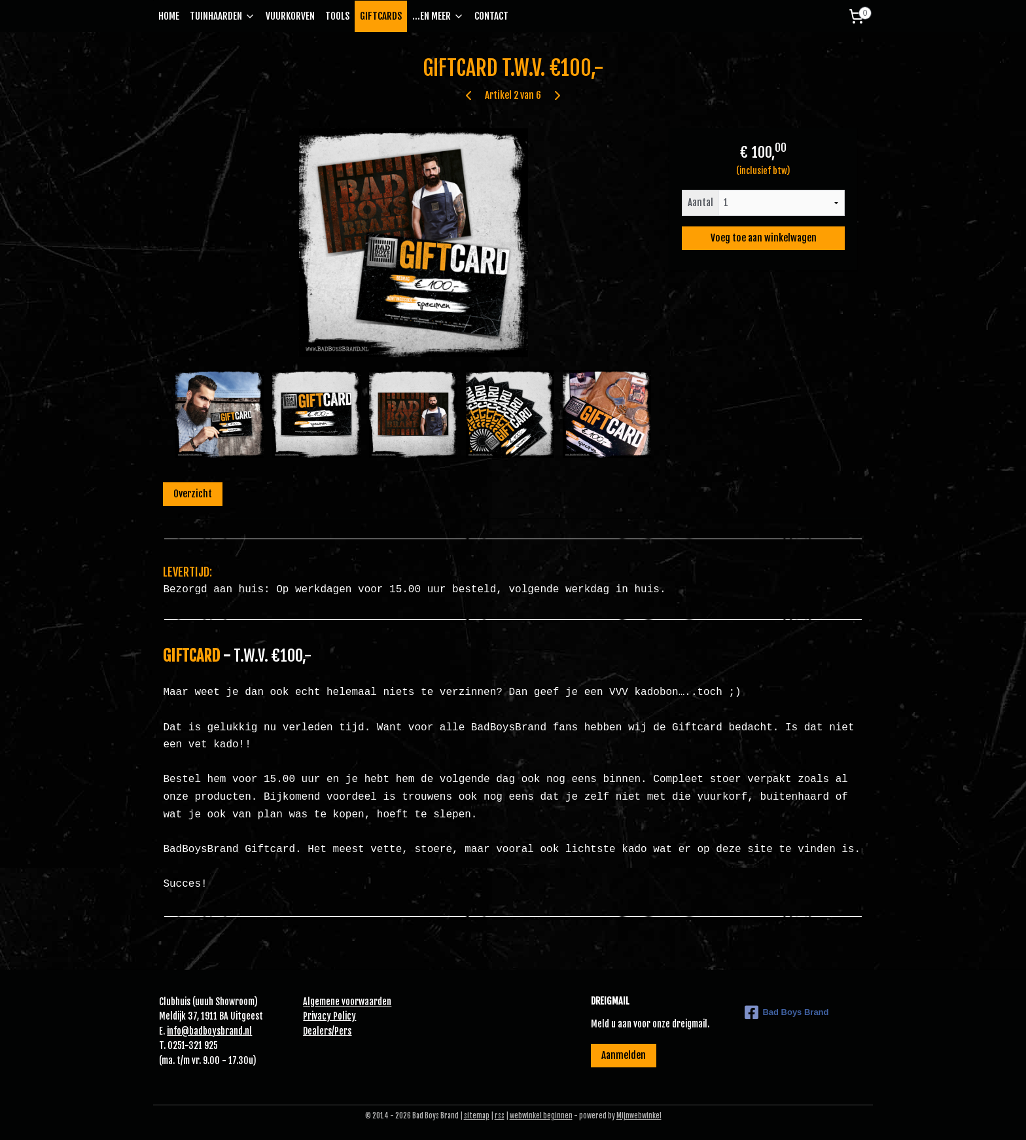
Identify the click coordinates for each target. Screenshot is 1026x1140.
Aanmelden (623, 1055)
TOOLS (337, 16)
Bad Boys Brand (786, 1012)
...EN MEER (438, 16)
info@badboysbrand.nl (209, 1031)
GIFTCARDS (381, 16)
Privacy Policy (329, 1016)
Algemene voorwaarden (347, 1001)
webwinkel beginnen (541, 1115)
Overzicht (192, 494)
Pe (339, 1031)
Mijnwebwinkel (639, 1115)
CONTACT (491, 16)
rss (499, 1115)
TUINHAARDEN (222, 16)
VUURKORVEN (290, 16)
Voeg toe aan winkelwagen (763, 238)
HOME (168, 16)
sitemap (476, 1115)
